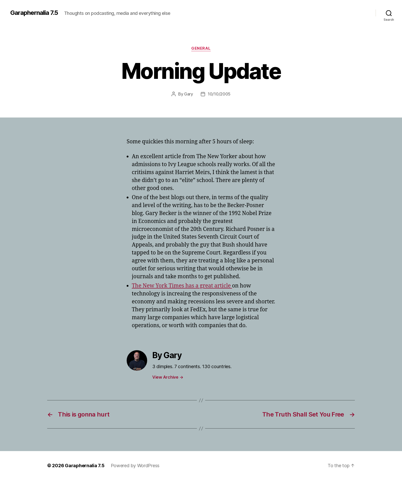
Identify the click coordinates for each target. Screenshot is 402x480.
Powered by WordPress (135, 465)
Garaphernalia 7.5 (34, 13)
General (201, 48)
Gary (188, 94)
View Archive (167, 377)
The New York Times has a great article (182, 285)
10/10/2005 (219, 94)
